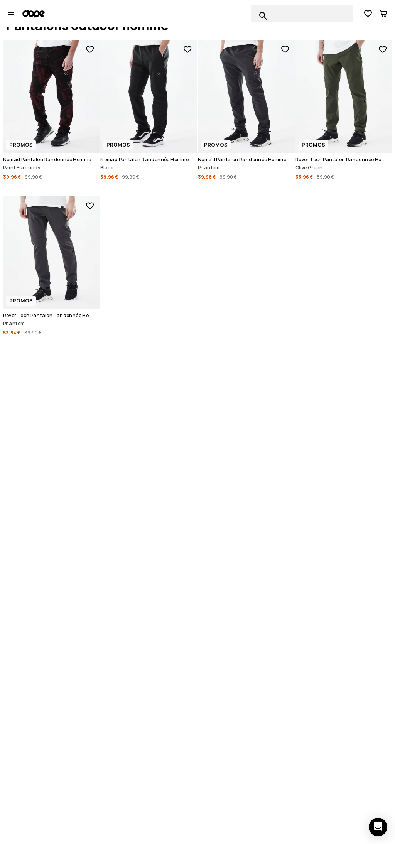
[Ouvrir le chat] (378, 827)
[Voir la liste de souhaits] (368, 13)
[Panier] (383, 13)
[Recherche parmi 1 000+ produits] (263, 16)
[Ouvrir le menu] (11, 13)
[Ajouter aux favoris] (90, 49)
